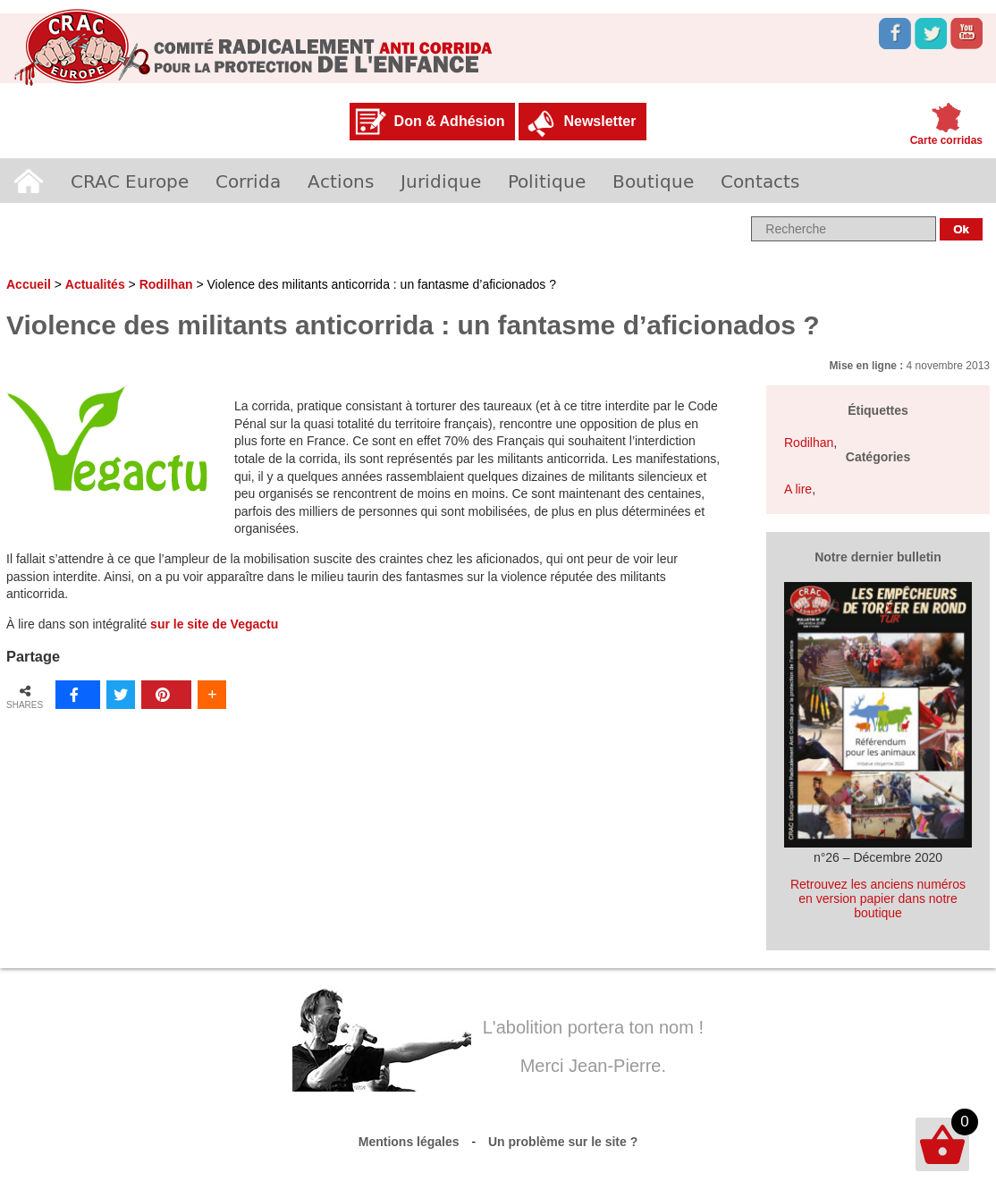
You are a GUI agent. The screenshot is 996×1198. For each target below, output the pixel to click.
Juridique (441, 180)
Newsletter (599, 121)
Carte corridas (946, 140)
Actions (341, 180)
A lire (798, 489)
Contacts (760, 180)
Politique (547, 180)
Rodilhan (166, 284)
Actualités (95, 284)
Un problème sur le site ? (562, 1142)
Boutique (653, 180)
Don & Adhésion (449, 121)
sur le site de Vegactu (214, 624)
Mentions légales (409, 1142)
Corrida (248, 180)
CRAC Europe (130, 180)
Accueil (28, 180)
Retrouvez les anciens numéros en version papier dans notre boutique (878, 898)
